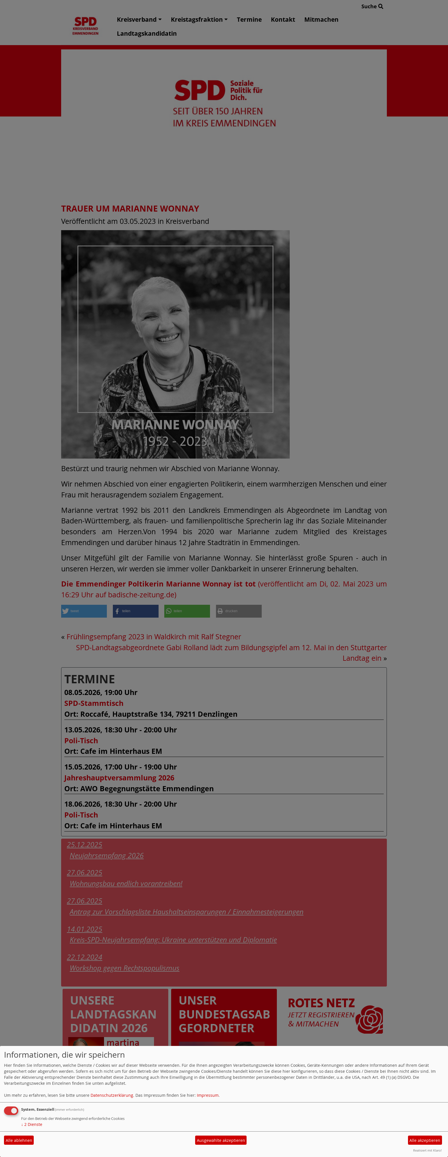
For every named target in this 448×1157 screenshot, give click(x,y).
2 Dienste (31, 1124)
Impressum (208, 1095)
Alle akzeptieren (424, 1140)
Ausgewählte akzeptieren (221, 1140)
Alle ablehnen (19, 1140)
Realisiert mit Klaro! (427, 1150)
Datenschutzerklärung (112, 1095)
